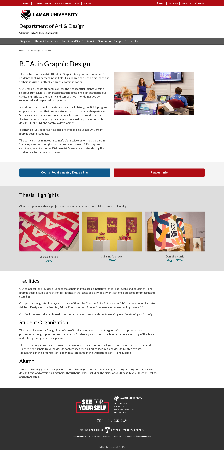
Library (48, 3)
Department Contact (144, 436)
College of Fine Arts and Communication (38, 32)
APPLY (159, 3)
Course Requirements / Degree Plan (64, 172)
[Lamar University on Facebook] (104, 420)
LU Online (37, 3)
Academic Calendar (63, 3)
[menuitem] (25, 41)
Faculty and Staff (72, 41)
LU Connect (24, 3)
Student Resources (46, 41)
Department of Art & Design (52, 26)
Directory (87, 3)
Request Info (159, 172)
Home (21, 50)
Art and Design (34, 50)
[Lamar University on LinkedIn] (116, 420)
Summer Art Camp (109, 41)
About (90, 41)
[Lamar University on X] (99, 420)
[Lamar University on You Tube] (123, 420)
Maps (77, 3)
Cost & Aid (173, 3)
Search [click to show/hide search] (199, 3)
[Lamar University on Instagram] (109, 420)
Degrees (25, 41)
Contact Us (186, 3)
